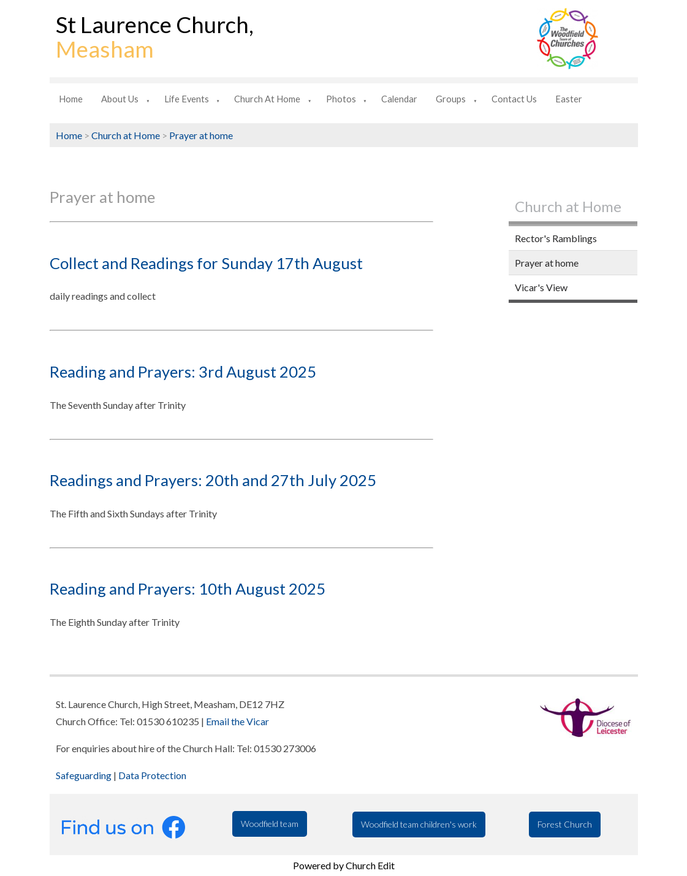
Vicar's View (541, 287)
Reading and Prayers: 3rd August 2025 (183, 371)
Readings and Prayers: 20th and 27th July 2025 (213, 480)
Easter (568, 99)
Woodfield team (269, 823)
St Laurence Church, (155, 37)
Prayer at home (201, 135)
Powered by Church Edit (344, 865)
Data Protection (152, 775)
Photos (341, 99)
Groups (451, 99)
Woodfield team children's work (419, 824)
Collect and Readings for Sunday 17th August (206, 263)
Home (71, 99)
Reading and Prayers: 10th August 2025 (187, 588)
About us (120, 99)
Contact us (514, 99)
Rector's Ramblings (556, 238)
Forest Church (564, 824)
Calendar (399, 99)
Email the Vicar (237, 721)
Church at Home (267, 99)
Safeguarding (84, 775)
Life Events (186, 99)
